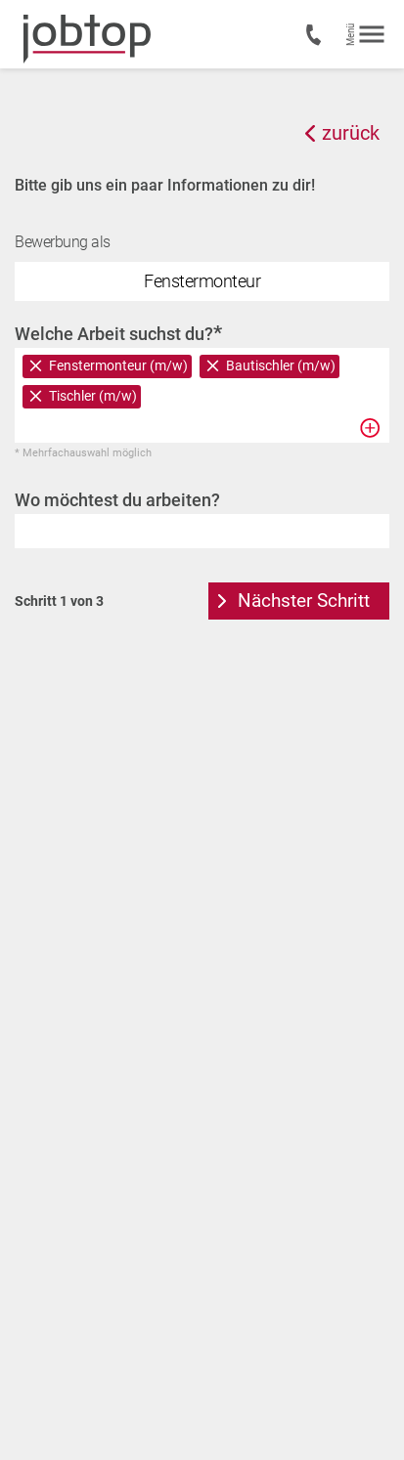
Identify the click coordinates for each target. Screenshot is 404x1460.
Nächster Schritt (304, 600)
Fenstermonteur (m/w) (118, 365)
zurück (351, 133)
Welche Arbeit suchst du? (118, 333)
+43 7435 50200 (316, 35)
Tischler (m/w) (93, 396)
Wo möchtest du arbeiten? (117, 500)
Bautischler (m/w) (281, 365)
